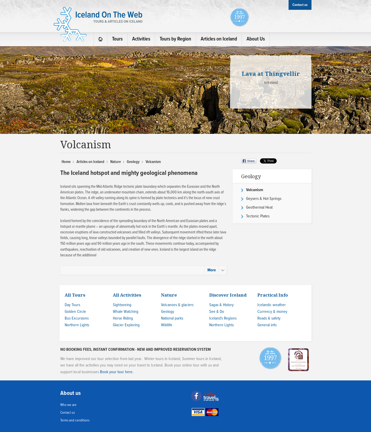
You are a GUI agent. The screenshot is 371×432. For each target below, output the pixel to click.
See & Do (216, 311)
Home (66, 162)
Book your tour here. (116, 372)
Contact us (67, 412)
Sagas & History (221, 305)
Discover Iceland (228, 295)
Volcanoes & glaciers (177, 305)
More (211, 270)
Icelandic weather (271, 305)
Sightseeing (122, 305)
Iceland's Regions (223, 318)
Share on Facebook (249, 161)
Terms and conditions (74, 420)
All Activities (127, 295)
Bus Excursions (77, 318)
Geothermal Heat (259, 207)
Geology (133, 162)
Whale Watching (125, 311)
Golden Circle (75, 311)
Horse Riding (123, 318)
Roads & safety (269, 318)
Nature (115, 162)
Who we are (68, 405)
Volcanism (254, 190)
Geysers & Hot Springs (263, 198)
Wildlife (166, 325)
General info (267, 325)
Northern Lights (77, 325)
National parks (172, 318)
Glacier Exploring (126, 325)
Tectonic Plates (257, 216)
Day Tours (72, 305)
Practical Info (272, 295)
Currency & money (272, 311)
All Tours (75, 295)
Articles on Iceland (90, 162)
